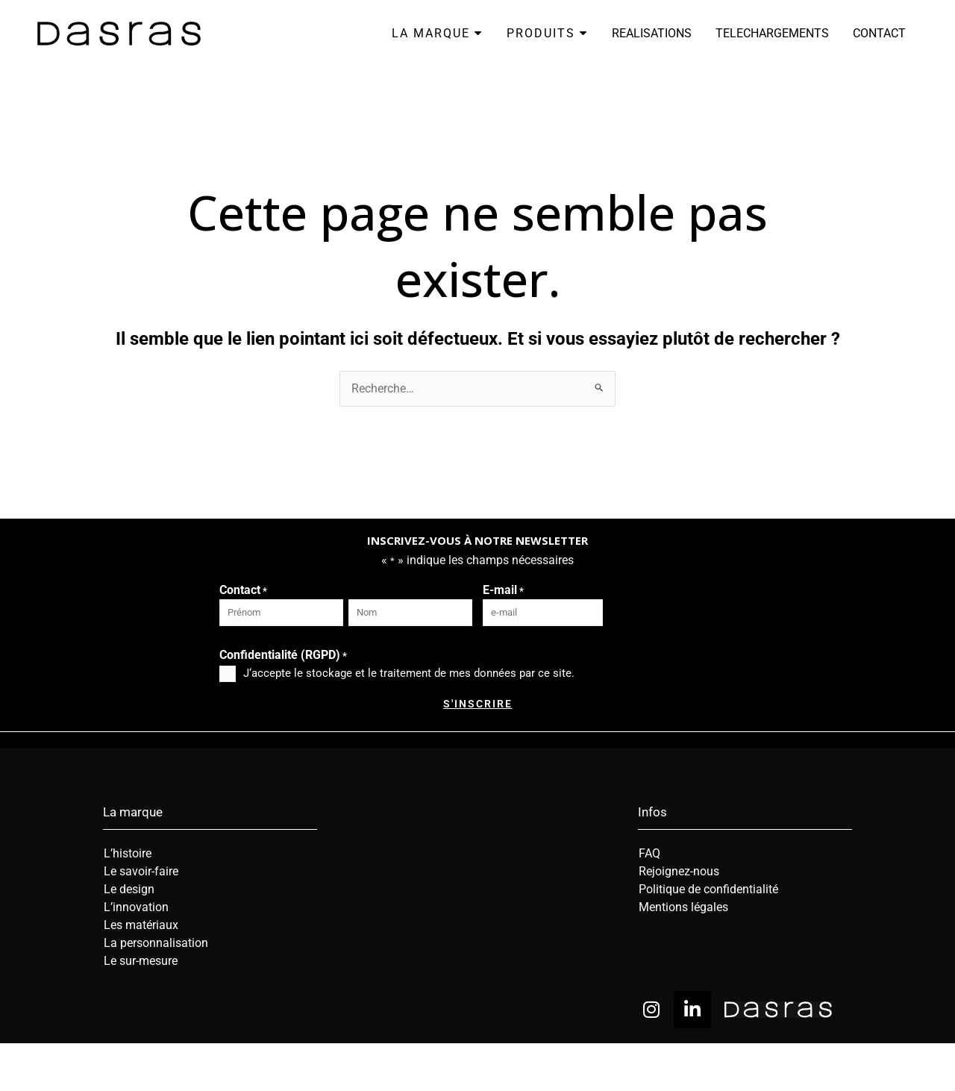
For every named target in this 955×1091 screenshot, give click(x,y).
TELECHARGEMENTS (772, 33)
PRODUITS (547, 33)
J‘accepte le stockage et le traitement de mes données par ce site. (408, 673)
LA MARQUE (437, 33)
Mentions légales (683, 907)
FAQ (649, 853)
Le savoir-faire (141, 871)
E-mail (503, 591)
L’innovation (136, 907)
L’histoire (127, 853)
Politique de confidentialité (708, 889)
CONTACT (879, 33)
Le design (129, 889)
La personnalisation (156, 943)
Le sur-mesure (141, 961)
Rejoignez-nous (679, 871)
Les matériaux (141, 925)
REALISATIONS (652, 33)
